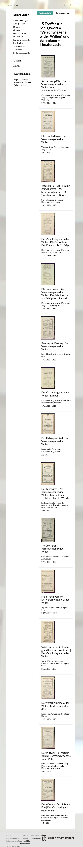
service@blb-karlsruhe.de (25, 842)
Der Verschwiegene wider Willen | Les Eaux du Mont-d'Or (55, 705)
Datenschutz (36, 838)
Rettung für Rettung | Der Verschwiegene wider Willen (55, 346)
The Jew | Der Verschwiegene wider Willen (52, 548)
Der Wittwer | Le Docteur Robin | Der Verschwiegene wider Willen (56, 755)
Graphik (16, 30)
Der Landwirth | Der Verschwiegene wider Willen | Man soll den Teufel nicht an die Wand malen (54, 493)
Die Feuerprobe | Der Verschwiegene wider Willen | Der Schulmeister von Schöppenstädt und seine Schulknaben (55, 294)
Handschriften (19, 33)
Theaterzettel (19, 46)
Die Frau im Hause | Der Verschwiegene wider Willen (54, 139)
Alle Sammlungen (20, 20)
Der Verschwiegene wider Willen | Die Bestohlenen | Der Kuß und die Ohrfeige (55, 242)
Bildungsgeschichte (21, 53)
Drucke (16, 27)
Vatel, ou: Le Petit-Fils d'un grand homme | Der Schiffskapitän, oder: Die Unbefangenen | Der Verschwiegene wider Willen (55, 190)
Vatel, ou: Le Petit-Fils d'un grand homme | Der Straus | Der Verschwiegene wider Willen (56, 652)
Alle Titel (17, 66)
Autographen (19, 24)
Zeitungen (17, 50)
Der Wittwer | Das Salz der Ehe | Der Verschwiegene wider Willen (55, 807)
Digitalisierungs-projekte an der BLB (22, 80)
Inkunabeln (18, 37)
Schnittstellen (20, 85)
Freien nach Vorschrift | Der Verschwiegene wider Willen (55, 599)
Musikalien (18, 43)
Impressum (35, 836)
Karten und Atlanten (22, 40)
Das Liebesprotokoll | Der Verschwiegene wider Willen (55, 441)
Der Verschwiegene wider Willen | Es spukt (55, 394)
